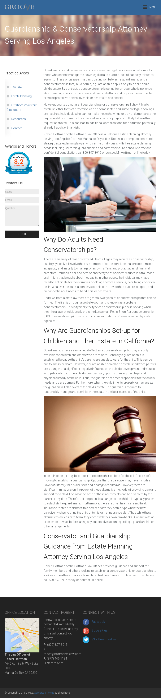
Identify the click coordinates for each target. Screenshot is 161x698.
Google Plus (95, 630)
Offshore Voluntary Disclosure (22, 107)
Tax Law (16, 87)
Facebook (94, 621)
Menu (149, 7)
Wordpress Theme (44, 692)
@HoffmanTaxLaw (100, 639)
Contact (16, 128)
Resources (18, 119)
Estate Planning (21, 96)
